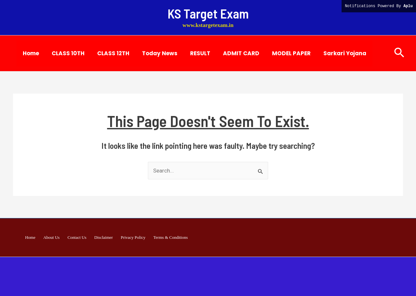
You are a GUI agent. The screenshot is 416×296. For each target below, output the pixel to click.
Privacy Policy (127, 237)
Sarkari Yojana (332, 53)
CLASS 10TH (65, 53)
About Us (57, 237)
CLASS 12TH (109, 53)
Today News (154, 53)
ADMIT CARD (232, 53)
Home (30, 53)
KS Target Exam (208, 13)
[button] (399, 53)
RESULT (193, 53)
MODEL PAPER (280, 53)
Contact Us (78, 237)
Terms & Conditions (161, 237)
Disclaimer (101, 237)
